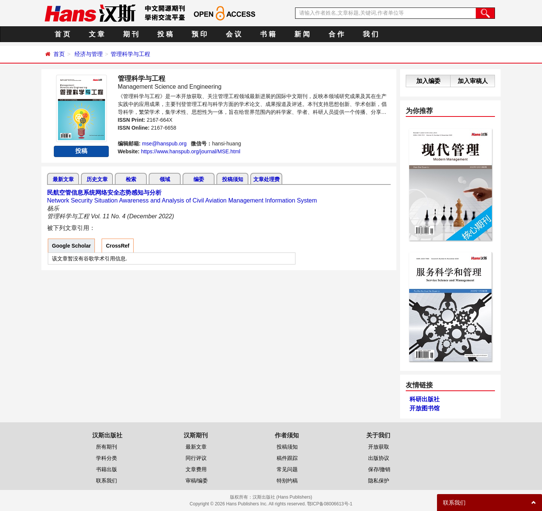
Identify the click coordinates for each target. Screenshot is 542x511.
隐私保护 (378, 481)
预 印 (199, 34)
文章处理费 (266, 179)
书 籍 (268, 34)
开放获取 (378, 447)
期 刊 (131, 34)
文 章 (96, 34)
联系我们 (106, 481)
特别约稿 (287, 481)
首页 (59, 54)
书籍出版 (106, 469)
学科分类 (106, 458)
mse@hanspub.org (164, 144)
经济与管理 (89, 54)
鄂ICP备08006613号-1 (329, 503)
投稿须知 (232, 179)
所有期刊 (106, 447)
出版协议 (378, 458)
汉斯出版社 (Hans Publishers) (282, 497)
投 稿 (165, 34)
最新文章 (63, 179)
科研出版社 (425, 399)
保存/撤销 (379, 469)
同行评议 (196, 458)
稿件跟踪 (287, 458)
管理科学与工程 (130, 54)
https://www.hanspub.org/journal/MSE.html (191, 151)
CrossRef (117, 246)
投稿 (81, 151)
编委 (198, 179)
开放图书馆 (425, 408)
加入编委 (428, 81)
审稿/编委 (197, 481)
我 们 (370, 34)
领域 (165, 179)
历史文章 (97, 179)
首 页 (62, 34)
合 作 (336, 34)
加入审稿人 (473, 81)
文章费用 (196, 469)
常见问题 (287, 469)
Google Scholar (71, 246)
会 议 (233, 34)
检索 (131, 179)
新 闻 (302, 34)
